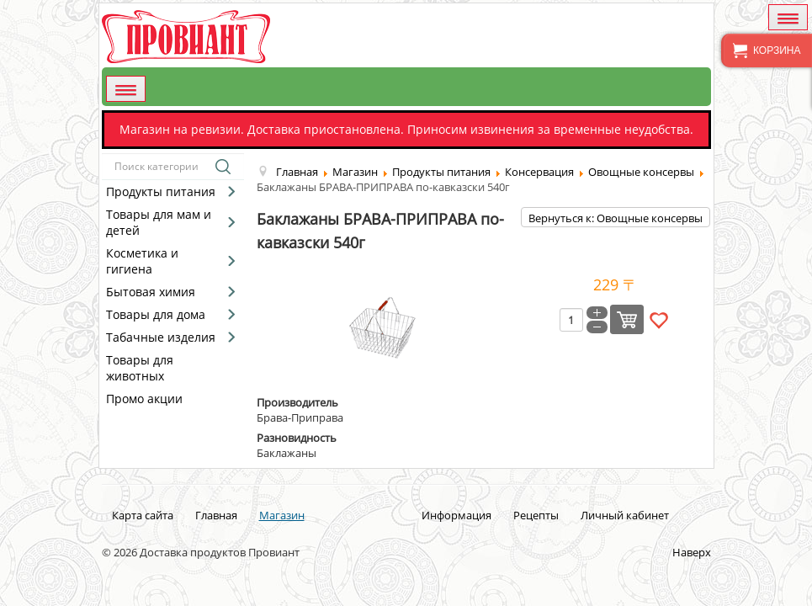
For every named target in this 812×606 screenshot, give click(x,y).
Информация (456, 515)
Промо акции (144, 399)
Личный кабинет (625, 515)
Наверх (691, 552)
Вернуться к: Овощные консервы (615, 218)
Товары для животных (139, 368)
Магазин (282, 515)
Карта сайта (142, 515)
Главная (216, 515)
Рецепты (536, 515)
